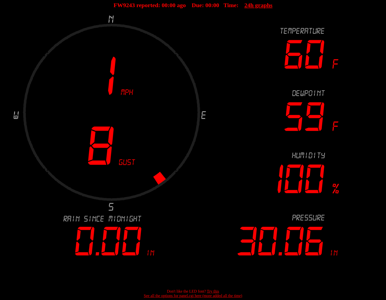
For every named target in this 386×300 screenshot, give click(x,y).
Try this (213, 291)
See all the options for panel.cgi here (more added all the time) (193, 296)
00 (165, 5)
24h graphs (258, 5)
